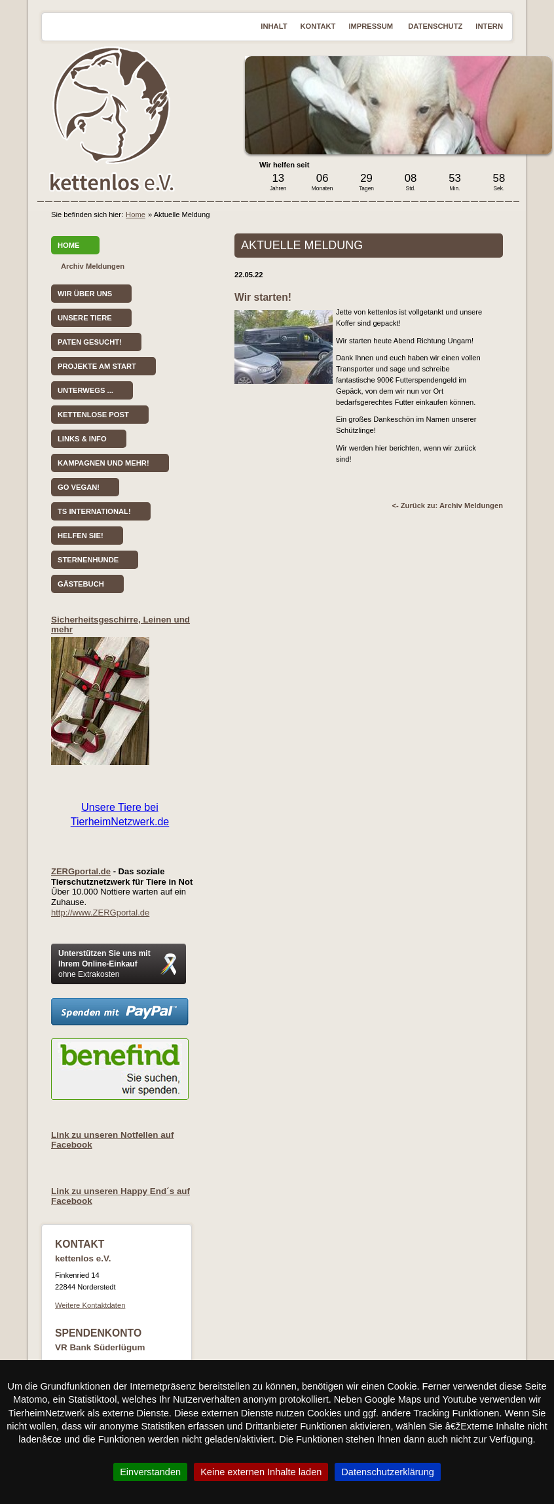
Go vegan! (79, 487)
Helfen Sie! (80, 535)
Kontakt (318, 26)
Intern (489, 26)
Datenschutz (435, 26)
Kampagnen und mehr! (103, 463)
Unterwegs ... (85, 390)
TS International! (94, 511)
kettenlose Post (93, 415)
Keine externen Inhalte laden (261, 1472)
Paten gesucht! (90, 342)
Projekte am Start (97, 366)
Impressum (371, 26)
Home (135, 214)
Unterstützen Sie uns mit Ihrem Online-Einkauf (104, 964)
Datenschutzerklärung (387, 1472)
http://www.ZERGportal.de (100, 912)
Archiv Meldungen (92, 266)
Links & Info (82, 439)
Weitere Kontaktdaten (90, 1305)
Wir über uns (85, 294)
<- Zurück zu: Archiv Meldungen (447, 505)
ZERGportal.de (81, 871)
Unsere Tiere (85, 318)
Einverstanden (150, 1472)
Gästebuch (81, 584)
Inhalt (274, 26)
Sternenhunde (88, 560)
